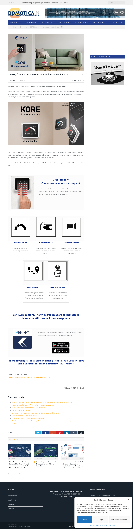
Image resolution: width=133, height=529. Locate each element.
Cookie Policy (94, 525)
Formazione (64, 22)
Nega (101, 519)
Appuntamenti (48, 22)
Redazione (13, 80)
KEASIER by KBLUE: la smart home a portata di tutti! (28, 408)
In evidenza (73, 80)
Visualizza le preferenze (120, 519)
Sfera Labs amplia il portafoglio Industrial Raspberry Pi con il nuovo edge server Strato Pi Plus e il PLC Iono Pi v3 (46, 3)
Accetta (84, 519)
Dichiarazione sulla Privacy (108, 525)
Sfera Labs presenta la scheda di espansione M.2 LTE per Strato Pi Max (46, 464)
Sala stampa (31, 22)
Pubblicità (11, 509)
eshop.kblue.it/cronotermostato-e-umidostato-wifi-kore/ (29, 377)
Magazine (14, 22)
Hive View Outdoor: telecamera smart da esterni (28, 418)
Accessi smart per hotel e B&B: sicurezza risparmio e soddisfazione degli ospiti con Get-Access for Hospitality (73, 465)
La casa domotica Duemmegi (21, 410)
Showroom (11, 504)
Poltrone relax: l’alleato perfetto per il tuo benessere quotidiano (33, 405)
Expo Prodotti (12, 500)
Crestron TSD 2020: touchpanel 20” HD (102, 496)
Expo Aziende (98, 22)
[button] (129, 500)
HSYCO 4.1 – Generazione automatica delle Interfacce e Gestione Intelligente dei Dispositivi (42, 402)
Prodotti (116, 22)
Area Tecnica (80, 22)
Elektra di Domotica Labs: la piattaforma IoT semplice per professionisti (35, 413)
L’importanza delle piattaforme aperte (24, 416)
